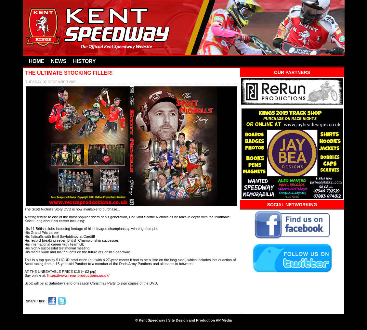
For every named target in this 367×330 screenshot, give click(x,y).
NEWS (59, 61)
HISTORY (84, 61)
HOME (37, 61)
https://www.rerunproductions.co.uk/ (78, 275)
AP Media (224, 320)
